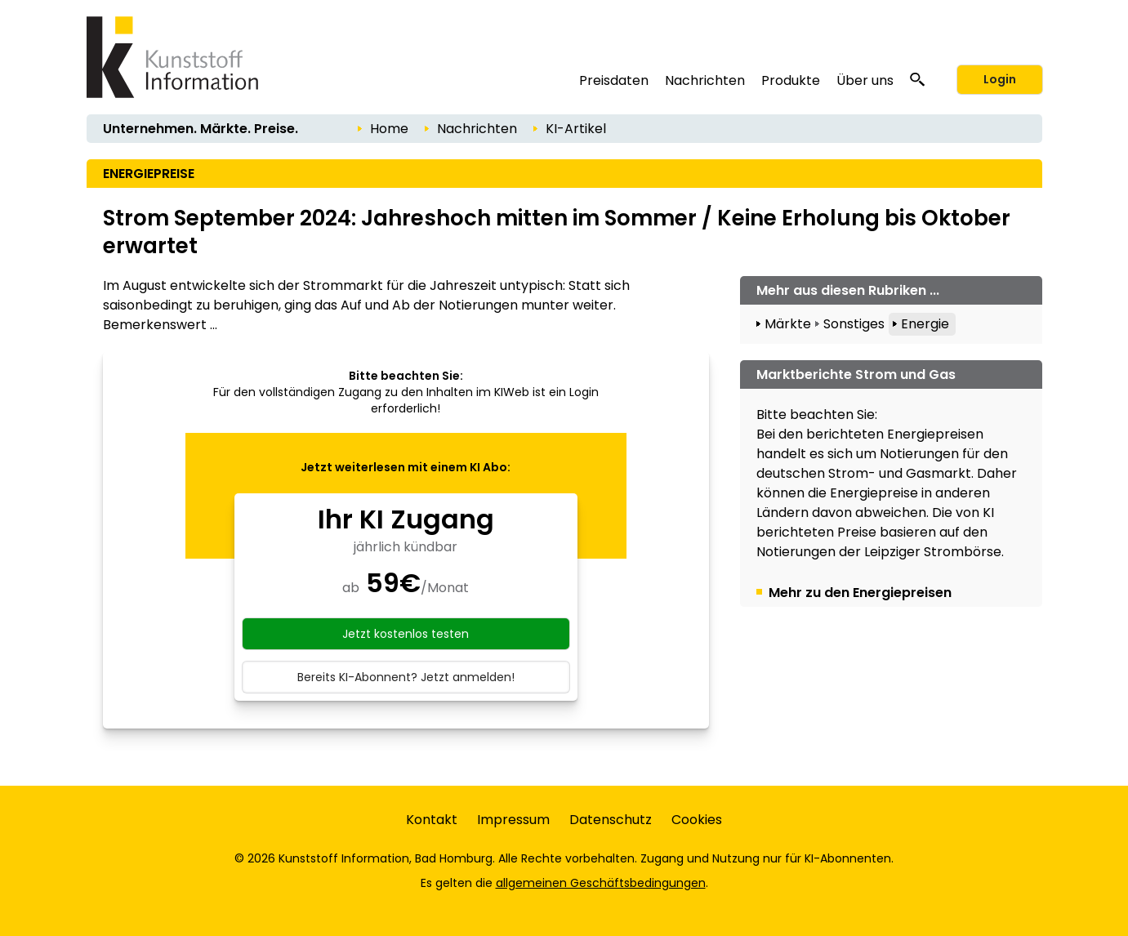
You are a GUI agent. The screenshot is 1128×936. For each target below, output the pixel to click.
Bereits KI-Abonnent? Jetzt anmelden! (406, 677)
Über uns (865, 80)
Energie (925, 323)
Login (999, 79)
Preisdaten (614, 80)
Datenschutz (610, 819)
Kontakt (431, 819)
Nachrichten (705, 80)
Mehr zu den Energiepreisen (860, 592)
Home (389, 128)
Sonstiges (854, 323)
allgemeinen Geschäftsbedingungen (601, 883)
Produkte (790, 80)
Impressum (513, 819)
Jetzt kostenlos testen (405, 634)
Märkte (788, 323)
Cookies (696, 819)
